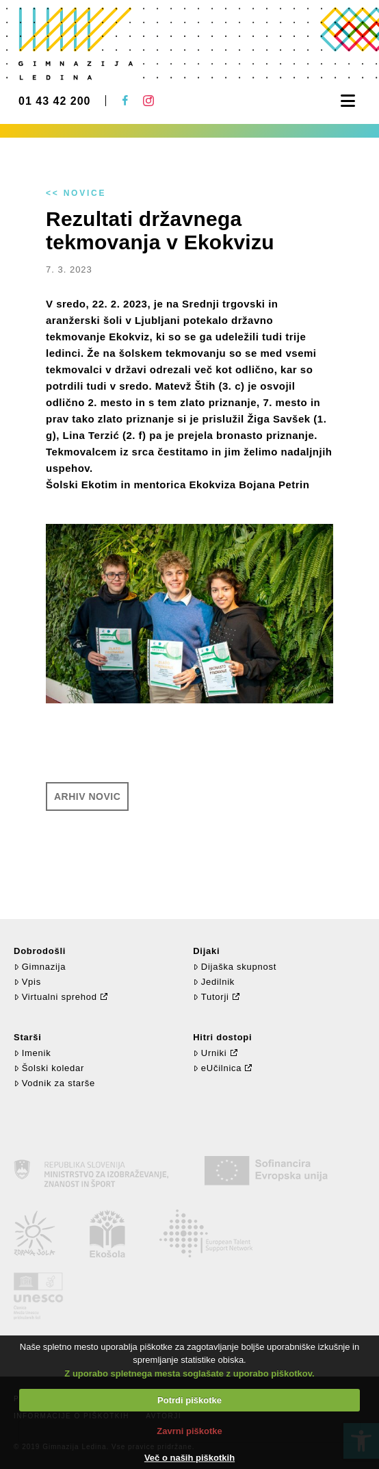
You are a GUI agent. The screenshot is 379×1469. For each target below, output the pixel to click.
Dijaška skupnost (234, 967)
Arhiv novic (87, 796)
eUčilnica (217, 1068)
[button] (347, 101)
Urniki (209, 1053)
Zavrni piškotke (189, 1431)
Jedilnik (214, 982)
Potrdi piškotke (189, 1400)
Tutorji (211, 997)
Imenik (32, 1053)
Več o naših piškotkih (189, 1458)
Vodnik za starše (54, 1083)
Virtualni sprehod (55, 997)
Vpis (27, 982)
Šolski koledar (49, 1068)
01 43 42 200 (54, 101)
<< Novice (76, 193)
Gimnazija (40, 967)
